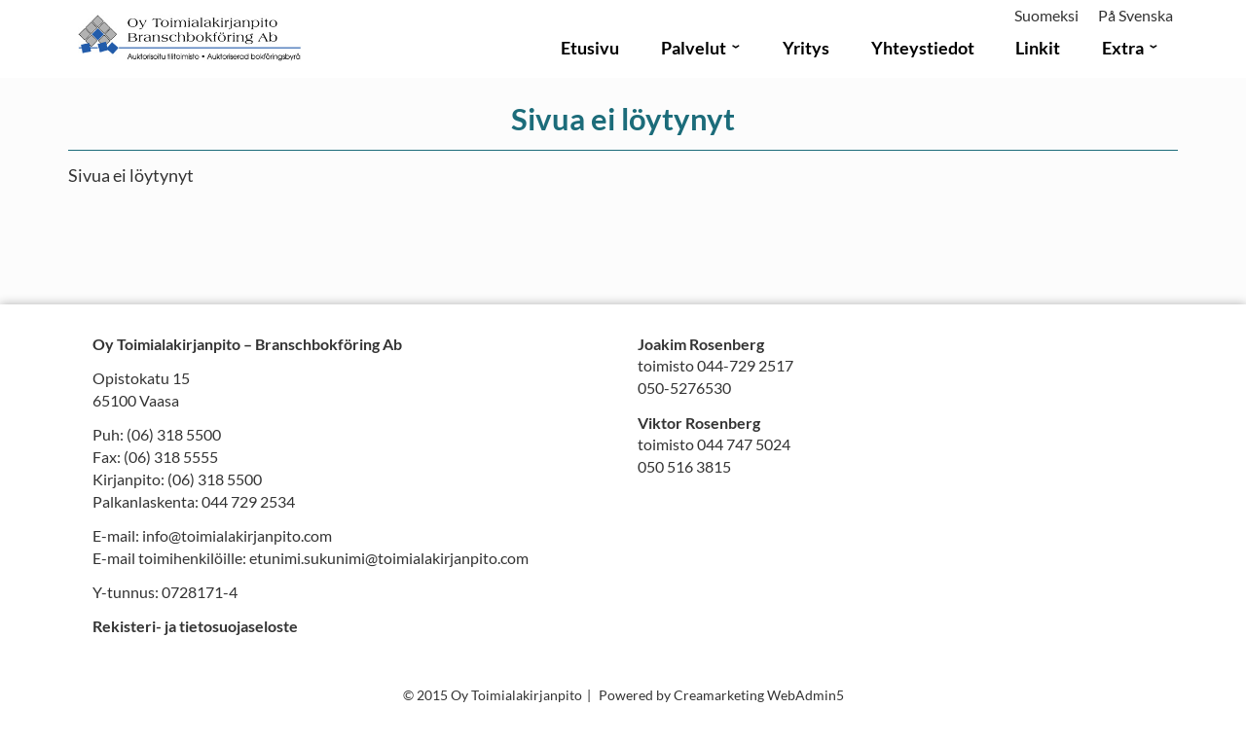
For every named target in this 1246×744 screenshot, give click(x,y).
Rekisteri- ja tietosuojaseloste (195, 626)
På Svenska (1135, 15)
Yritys (806, 47)
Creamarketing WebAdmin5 (759, 695)
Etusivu (590, 47)
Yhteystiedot (922, 47)
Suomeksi (1046, 15)
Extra (1123, 47)
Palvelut (693, 47)
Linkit (1037, 47)
